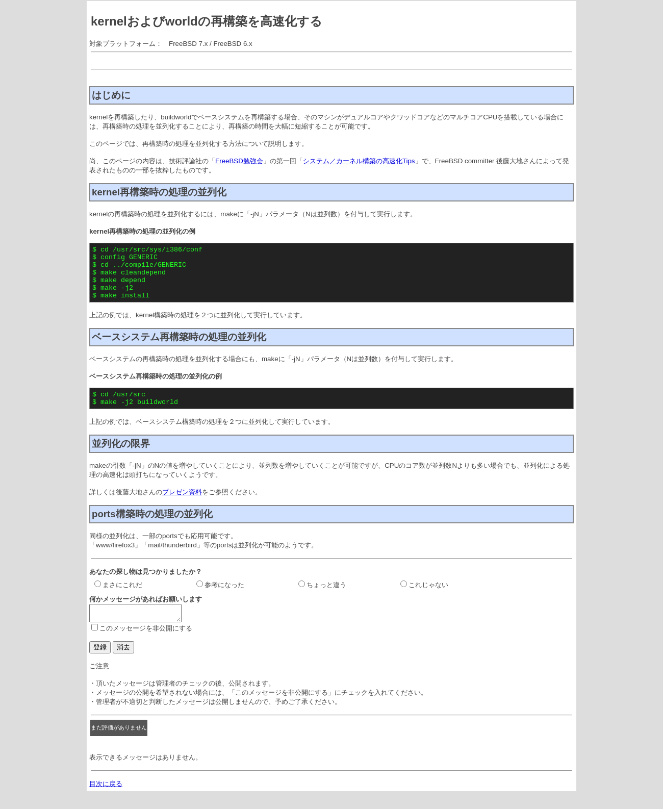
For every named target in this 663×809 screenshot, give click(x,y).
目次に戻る (105, 800)
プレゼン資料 (182, 506)
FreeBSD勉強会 (239, 161)
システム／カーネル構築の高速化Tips (359, 161)
